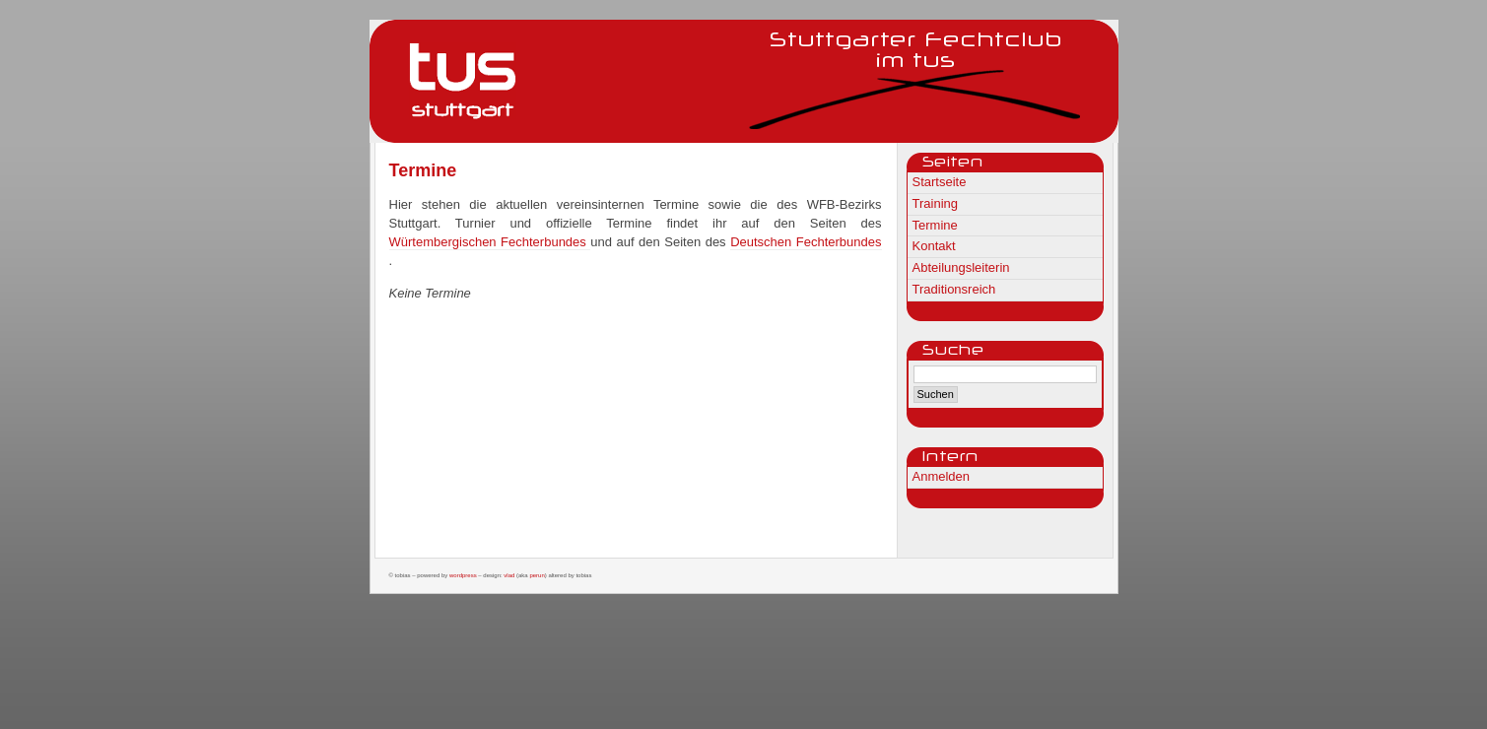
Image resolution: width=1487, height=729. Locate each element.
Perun (536, 575)
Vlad (509, 575)
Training (935, 203)
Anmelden (941, 476)
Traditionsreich (954, 289)
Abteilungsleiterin (961, 267)
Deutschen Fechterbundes (805, 241)
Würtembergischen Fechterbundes (490, 241)
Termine (935, 225)
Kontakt (934, 245)
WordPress (463, 575)
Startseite (939, 181)
